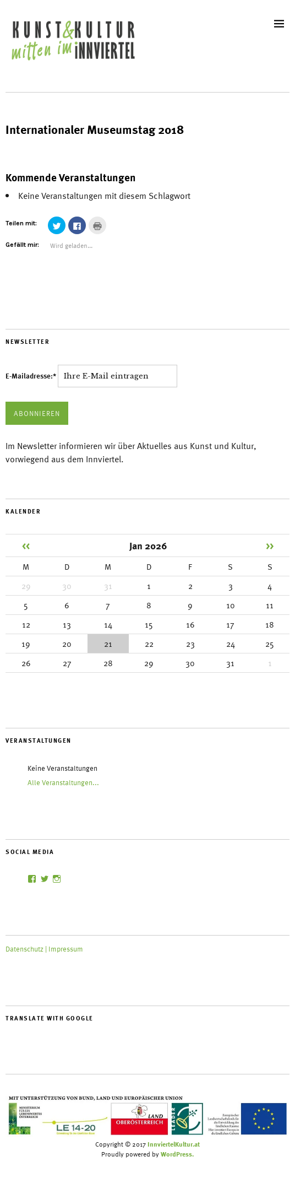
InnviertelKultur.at (174, 1144)
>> (270, 545)
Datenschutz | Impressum (44, 948)
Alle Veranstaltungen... (63, 782)
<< (26, 545)
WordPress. (177, 1154)
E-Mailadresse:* (32, 375)
